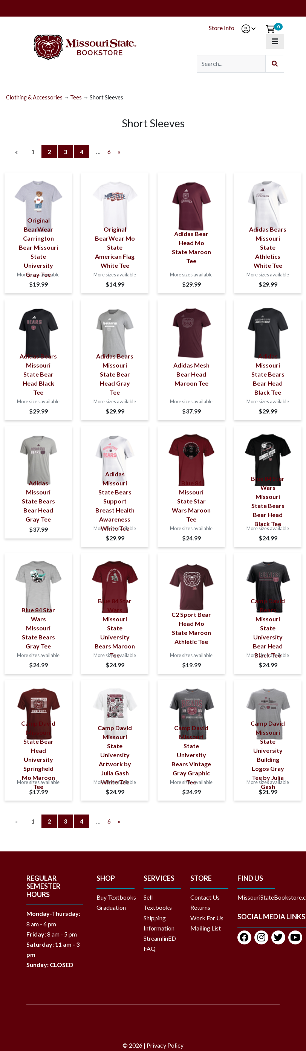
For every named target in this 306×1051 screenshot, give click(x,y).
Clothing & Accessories (34, 97)
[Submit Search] (274, 64)
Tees (76, 97)
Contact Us (205, 897)
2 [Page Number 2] (52, 150)
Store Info (221, 27)
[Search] (231, 64)
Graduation (114, 907)
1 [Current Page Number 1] (36, 152)
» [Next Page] (119, 151)
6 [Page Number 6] (109, 151)
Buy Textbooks (116, 897)
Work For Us (206, 917)
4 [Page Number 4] (84, 150)
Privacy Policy (165, 1045)
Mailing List (205, 928)
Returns (200, 907)
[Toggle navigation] (275, 41)
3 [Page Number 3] (68, 150)
